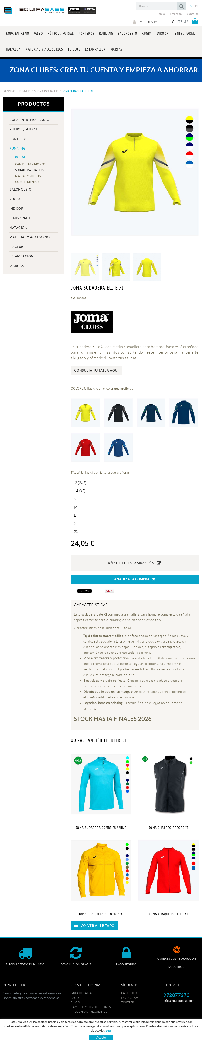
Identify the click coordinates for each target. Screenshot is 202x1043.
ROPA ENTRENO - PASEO (29, 120)
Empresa (176, 14)
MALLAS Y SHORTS (28, 176)
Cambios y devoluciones (91, 1007)
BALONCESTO (20, 189)
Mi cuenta (145, 21)
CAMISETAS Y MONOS (30, 164)
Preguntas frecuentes (89, 1011)
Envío (75, 1002)
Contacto (193, 14)
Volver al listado (94, 925)
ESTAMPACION (21, 256)
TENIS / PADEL (21, 218)
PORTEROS (18, 139)
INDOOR (16, 208)
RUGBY (15, 199)
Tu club (16, 247)
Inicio (161, 14)
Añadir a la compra (134, 579)
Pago (75, 997)
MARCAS (16, 266)
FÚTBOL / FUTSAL (23, 129)
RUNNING (9, 91)
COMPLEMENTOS (27, 181)
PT (197, 5)
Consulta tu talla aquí (96, 370)
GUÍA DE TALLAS (82, 993)
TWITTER (127, 1002)
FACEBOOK (129, 993)
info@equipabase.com (179, 1000)
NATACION (18, 227)
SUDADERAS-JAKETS (46, 91)
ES (190, 5)
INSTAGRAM (129, 997)
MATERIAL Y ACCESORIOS (30, 237)
